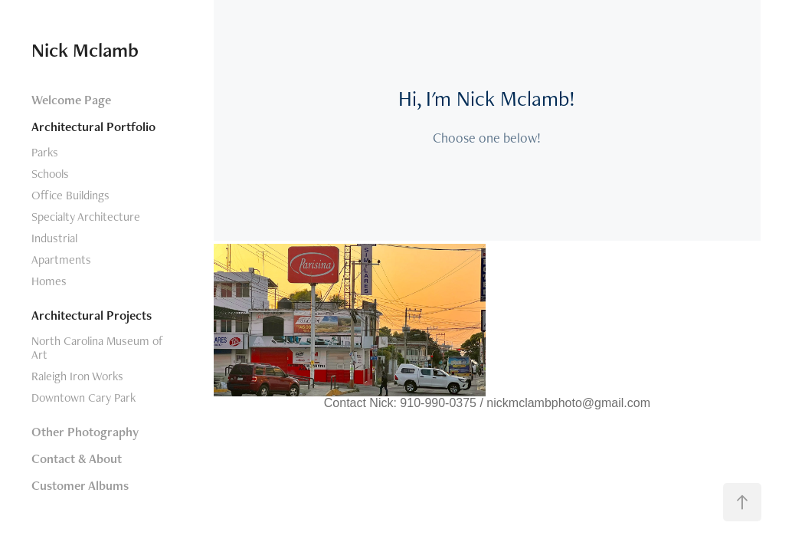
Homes (49, 281)
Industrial (54, 238)
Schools (50, 174)
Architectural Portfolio (93, 126)
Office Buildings (70, 195)
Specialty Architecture (85, 217)
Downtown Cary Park (83, 397)
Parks (44, 152)
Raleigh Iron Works (77, 376)
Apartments (61, 259)
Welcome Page (71, 99)
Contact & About (76, 458)
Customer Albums (80, 485)
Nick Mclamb (85, 50)
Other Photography (85, 431)
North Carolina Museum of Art (97, 348)
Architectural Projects (91, 315)
